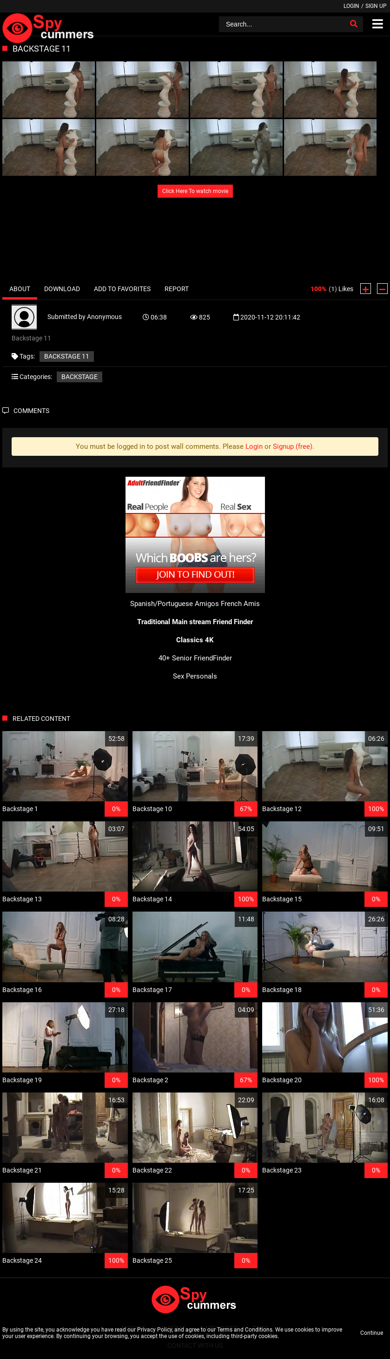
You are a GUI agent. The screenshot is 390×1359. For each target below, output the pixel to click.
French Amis (240, 604)
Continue (371, 1333)
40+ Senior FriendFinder (195, 658)
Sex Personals (195, 676)
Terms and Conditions (244, 1329)
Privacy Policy (154, 1329)
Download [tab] (62, 289)
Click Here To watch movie (195, 191)
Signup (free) (292, 446)
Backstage (79, 376)
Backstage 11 (66, 356)
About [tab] (19, 289)
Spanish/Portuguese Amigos (174, 604)
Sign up (376, 6)
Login (351, 6)
